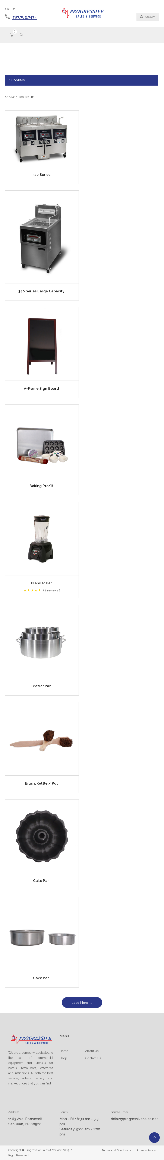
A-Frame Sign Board (41, 389)
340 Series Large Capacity (41, 291)
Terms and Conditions (116, 1150)
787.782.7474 (24, 17)
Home (64, 1051)
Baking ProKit (41, 486)
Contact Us (93, 1058)
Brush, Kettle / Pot (41, 783)
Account (147, 16)
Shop (63, 1058)
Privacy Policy (146, 1150)
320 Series (41, 175)
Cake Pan (41, 881)
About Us (92, 1051)
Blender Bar (41, 583)
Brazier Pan (41, 686)
